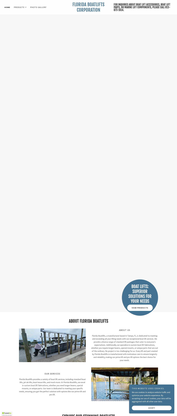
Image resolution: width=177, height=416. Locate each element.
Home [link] (7, 7)
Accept (151, 408)
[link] (88, 11)
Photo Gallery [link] (38, 7)
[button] (20, 7)
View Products (140, 308)
